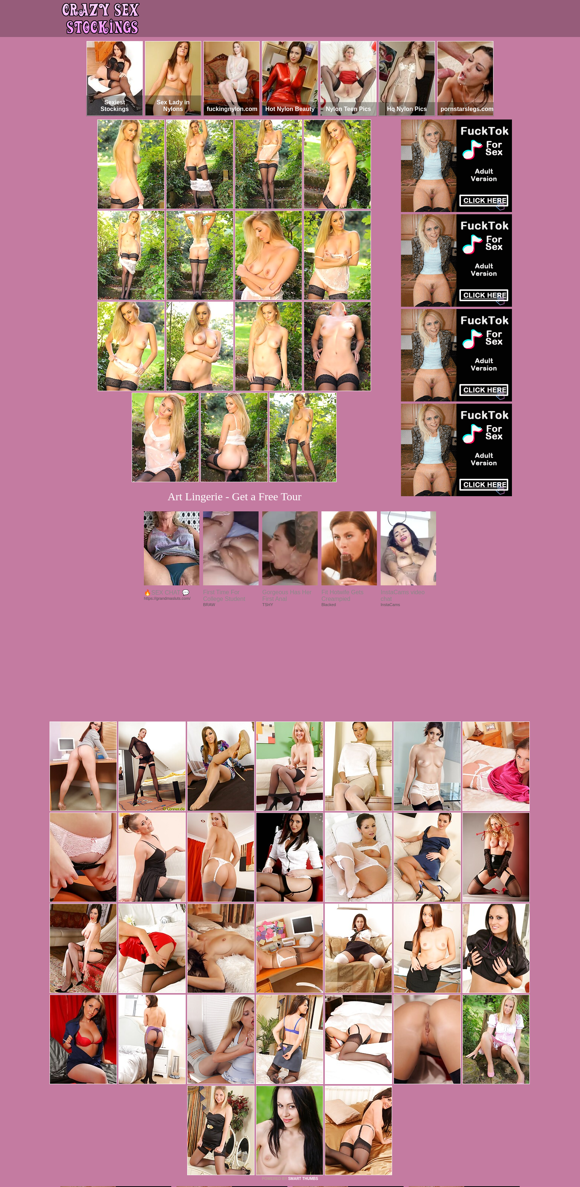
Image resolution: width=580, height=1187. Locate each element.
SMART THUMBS (303, 1078)
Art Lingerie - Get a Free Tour (234, 496)
